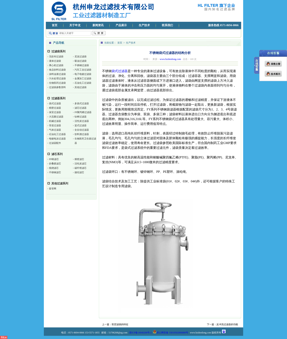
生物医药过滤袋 (57, 83)
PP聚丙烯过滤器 (83, 112)
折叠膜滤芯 (55, 163)
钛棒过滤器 (80, 116)
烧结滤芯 (79, 172)
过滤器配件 (55, 143)
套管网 (52, 188)
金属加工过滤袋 (83, 78)
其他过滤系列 (59, 183)
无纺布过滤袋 (56, 56)
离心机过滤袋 (56, 65)
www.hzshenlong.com (170, 59)
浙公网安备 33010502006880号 (170, 332)
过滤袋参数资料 (57, 87)
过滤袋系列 (58, 51)
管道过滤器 (55, 125)
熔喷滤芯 (79, 159)
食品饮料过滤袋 (57, 69)
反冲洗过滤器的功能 (227, 324)
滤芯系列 (57, 154)
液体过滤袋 (55, 61)
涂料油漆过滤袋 (57, 74)
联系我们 (167, 25)
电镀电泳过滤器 (57, 138)
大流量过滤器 (56, 116)
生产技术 (144, 25)
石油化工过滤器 (57, 134)
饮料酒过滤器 (82, 134)
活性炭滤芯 (80, 163)
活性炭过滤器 (82, 121)
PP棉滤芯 (54, 159)
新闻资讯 (98, 25)
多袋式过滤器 (82, 103)
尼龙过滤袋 (80, 56)
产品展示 (121, 25)
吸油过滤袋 (80, 61)
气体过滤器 (55, 129)
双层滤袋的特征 (120, 324)
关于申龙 (75, 25)
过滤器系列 (58, 98)
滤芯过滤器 (80, 107)
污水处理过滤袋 (57, 78)
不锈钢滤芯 (55, 172)
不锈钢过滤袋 (82, 65)
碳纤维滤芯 (80, 168)
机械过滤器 (55, 121)
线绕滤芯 (54, 168)
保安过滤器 (55, 112)
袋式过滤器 (55, 103)
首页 (54, 25)
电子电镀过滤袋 (83, 74)
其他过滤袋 (80, 87)
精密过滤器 (55, 107)
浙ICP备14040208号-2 (140, 332)
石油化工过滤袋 (83, 83)
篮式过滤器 (80, 125)
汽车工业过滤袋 (83, 69)
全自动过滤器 (82, 129)
